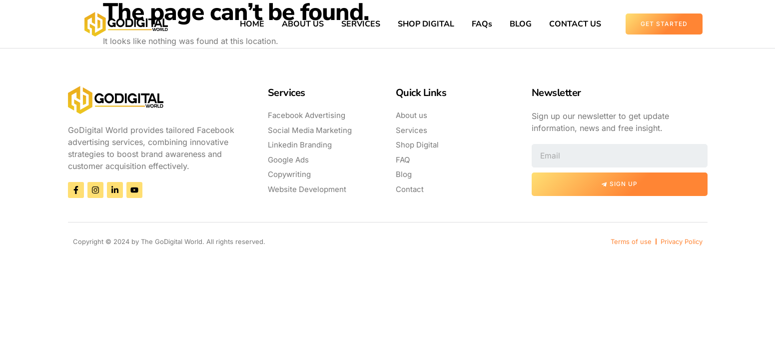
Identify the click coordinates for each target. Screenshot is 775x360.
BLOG (521, 24)
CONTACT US (575, 24)
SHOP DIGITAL (426, 24)
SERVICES (360, 24)
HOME (252, 24)
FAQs (482, 24)
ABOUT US (303, 24)
